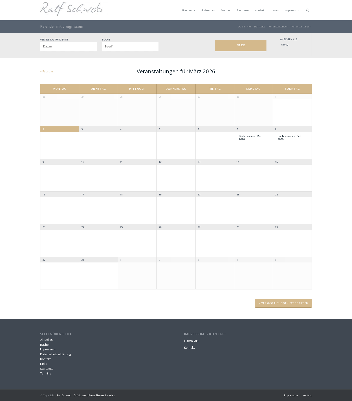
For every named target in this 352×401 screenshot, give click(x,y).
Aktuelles (208, 10)
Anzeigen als (288, 39)
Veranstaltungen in (54, 39)
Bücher (225, 10)
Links (275, 10)
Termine (242, 10)
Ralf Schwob (64, 395)
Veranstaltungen (301, 26)
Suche (106, 39)
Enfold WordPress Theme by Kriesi (94, 395)
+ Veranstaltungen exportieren (283, 303)
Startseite (188, 10)
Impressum (292, 10)
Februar (46, 71)
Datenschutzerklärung (55, 354)
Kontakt (260, 10)
